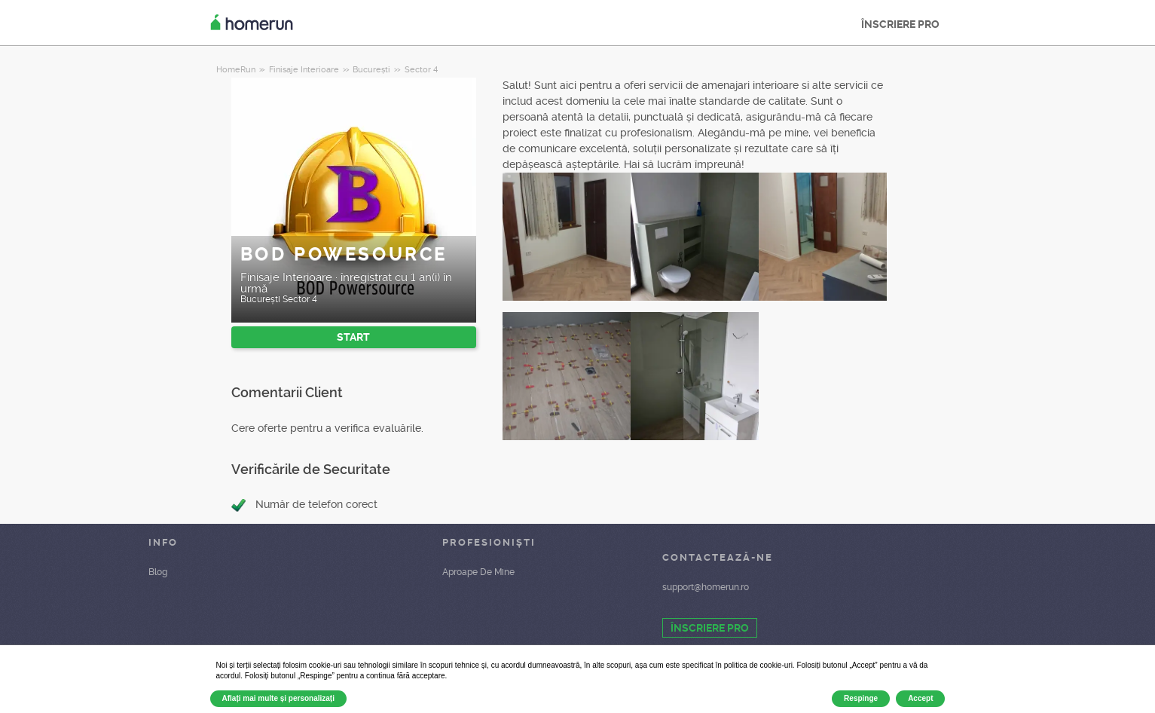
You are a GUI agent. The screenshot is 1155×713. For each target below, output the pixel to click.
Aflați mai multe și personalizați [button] (278, 698)
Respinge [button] (861, 698)
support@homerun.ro (705, 587)
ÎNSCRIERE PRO (900, 24)
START (353, 337)
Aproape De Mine (478, 572)
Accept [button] (920, 698)
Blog (157, 572)
